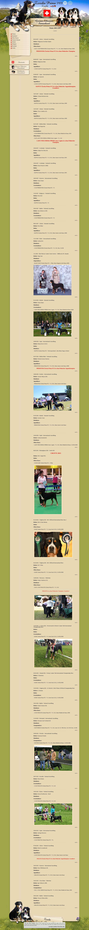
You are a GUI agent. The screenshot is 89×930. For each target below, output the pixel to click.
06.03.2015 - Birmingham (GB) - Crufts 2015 (44, 450)
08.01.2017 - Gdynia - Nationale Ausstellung (44, 223)
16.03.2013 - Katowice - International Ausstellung (45, 865)
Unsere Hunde (15, 40)
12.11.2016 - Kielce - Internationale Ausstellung (45, 238)
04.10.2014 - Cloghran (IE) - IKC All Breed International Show (48, 562)
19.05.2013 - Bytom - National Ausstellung (43, 791)
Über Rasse (15, 38)
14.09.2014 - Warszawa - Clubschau (42, 578)
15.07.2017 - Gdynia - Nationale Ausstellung (44, 109)
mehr (76, 56)
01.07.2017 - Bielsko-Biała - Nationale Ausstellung (45, 124)
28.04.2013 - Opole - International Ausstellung (44, 830)
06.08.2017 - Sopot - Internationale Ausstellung (45, 59)
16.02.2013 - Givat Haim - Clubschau (42, 880)
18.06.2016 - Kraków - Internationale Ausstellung (45, 374)
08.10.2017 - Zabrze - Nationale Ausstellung (44, 39)
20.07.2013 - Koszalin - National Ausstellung (44, 776)
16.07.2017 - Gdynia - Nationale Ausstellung (44, 93)
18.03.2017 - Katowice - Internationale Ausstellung (45, 178)
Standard (14, 36)
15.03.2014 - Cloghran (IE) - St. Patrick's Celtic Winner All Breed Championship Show (54, 688)
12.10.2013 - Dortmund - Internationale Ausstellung (46, 718)
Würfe (13, 42)
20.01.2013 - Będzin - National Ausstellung (44, 895)
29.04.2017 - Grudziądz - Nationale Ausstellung (45, 148)
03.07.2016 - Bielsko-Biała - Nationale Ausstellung (45, 356)
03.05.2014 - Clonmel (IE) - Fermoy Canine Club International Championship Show (53, 673)
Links (13, 48)
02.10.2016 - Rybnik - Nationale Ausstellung (44, 300)
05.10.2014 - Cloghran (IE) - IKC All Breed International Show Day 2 (50, 519)
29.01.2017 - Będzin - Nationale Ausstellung (44, 208)
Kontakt (14, 46)
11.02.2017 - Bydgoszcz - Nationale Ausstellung (45, 193)
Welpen (13, 44)
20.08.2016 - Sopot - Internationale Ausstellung (45, 341)
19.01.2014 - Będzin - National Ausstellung (44, 703)
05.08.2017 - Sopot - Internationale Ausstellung (45, 74)
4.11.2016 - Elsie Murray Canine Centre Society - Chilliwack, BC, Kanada (51, 253)
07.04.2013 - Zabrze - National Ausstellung (44, 845)
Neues (13, 34)
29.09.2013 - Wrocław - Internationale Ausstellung (45, 733)
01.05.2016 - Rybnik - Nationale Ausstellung (44, 415)
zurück (55, 30)
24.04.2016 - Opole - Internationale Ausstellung (45, 435)
